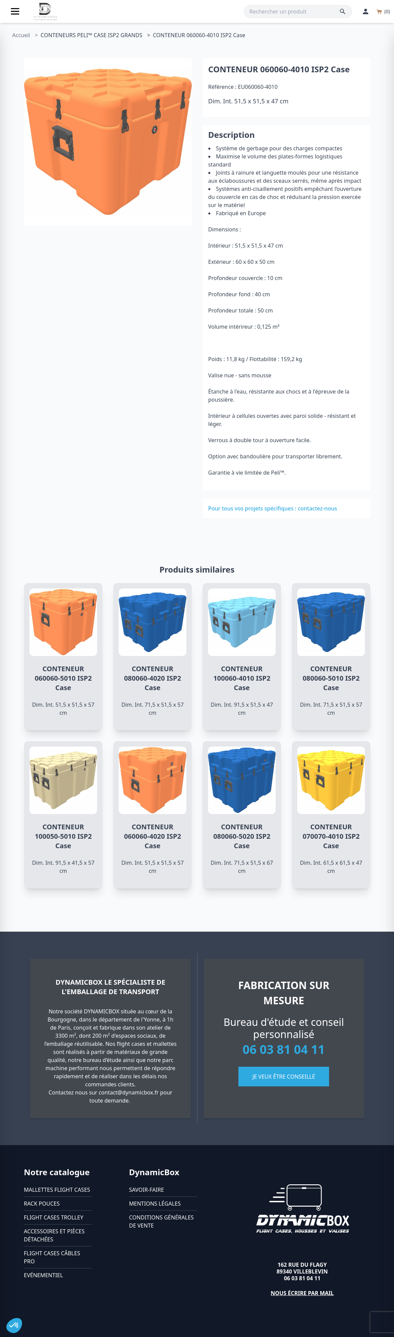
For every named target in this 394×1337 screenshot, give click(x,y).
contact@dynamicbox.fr (129, 1092)
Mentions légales (155, 1203)
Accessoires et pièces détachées (54, 1235)
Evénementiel (43, 1275)
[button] (14, 1325)
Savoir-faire (146, 1189)
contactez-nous (317, 508)
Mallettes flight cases (57, 1189)
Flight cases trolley (54, 1217)
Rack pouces (42, 1203)
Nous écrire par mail (302, 1293)
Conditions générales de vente (161, 1221)
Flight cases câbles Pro (52, 1257)
